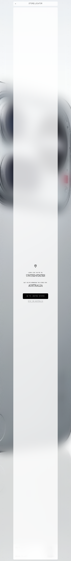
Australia (35, 301)
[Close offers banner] (55, 8)
